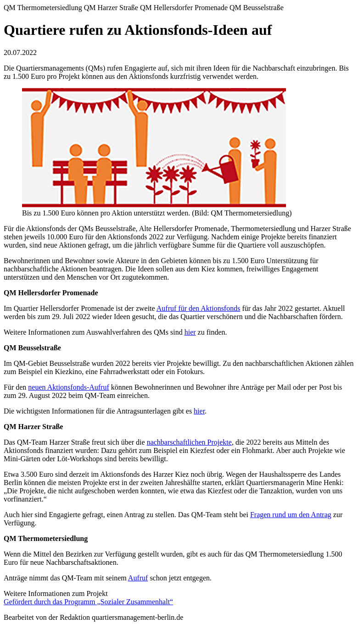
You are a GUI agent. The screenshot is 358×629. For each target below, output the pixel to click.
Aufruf (138, 578)
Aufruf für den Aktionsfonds (199, 308)
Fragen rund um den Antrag (290, 515)
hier (190, 332)
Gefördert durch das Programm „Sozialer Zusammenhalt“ (88, 602)
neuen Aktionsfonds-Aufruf (68, 387)
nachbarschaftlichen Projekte (189, 442)
